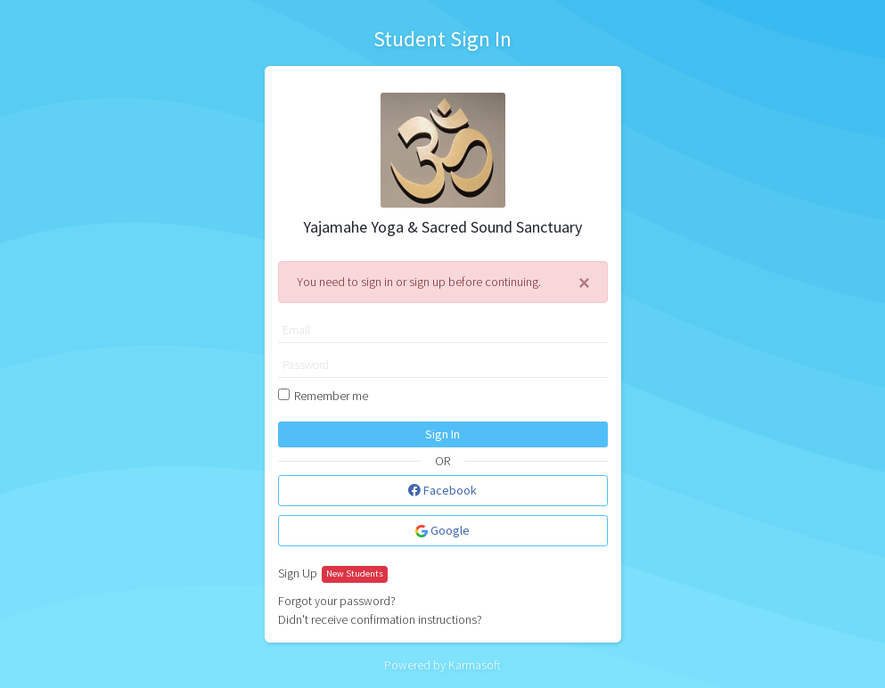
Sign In (442, 434)
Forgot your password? (337, 601)
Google (442, 530)
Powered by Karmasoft (442, 665)
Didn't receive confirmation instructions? (380, 619)
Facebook (442, 490)
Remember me (331, 396)
